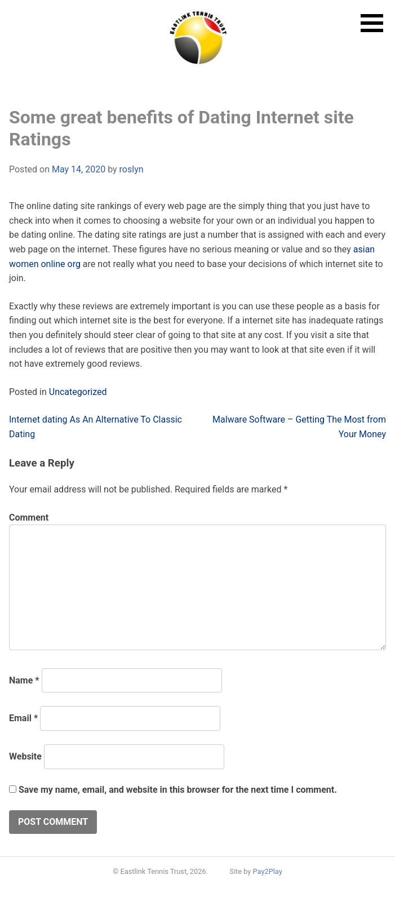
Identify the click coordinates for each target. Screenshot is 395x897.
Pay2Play (267, 871)
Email (23, 718)
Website (25, 756)
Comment (28, 517)
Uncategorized (78, 392)
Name (24, 680)
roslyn (131, 169)
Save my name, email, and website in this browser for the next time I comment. (178, 789)
